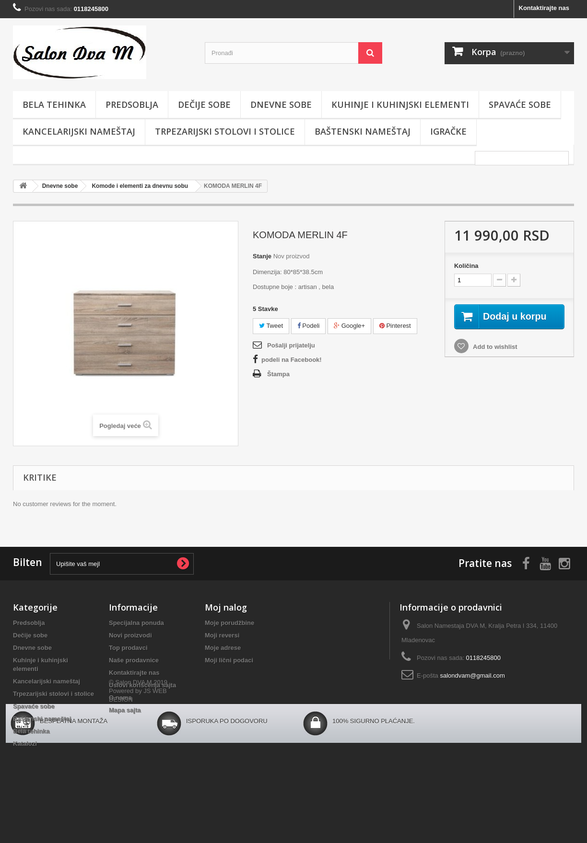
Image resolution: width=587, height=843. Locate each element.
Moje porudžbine (229, 622)
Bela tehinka (54, 104)
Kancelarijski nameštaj (79, 131)
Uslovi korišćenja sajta (142, 685)
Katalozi (25, 743)
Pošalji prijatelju (291, 345)
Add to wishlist (494, 357)
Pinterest (395, 325)
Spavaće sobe (520, 104)
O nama (120, 697)
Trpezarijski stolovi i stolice (225, 131)
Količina (466, 265)
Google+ (349, 325)
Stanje (262, 256)
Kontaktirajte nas (544, 8)
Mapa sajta (125, 710)
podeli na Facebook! (291, 359)
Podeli (308, 325)
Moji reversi (222, 635)
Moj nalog (226, 607)
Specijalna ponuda (136, 622)
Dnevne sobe (281, 104)
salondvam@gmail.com (472, 675)
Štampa (278, 374)
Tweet (271, 325)
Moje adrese (223, 647)
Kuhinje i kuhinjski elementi (400, 104)
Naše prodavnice (134, 660)
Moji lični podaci (229, 660)
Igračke (448, 131)
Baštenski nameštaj (363, 131)
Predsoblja (132, 104)
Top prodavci (128, 647)
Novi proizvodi (130, 635)
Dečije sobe (204, 104)
